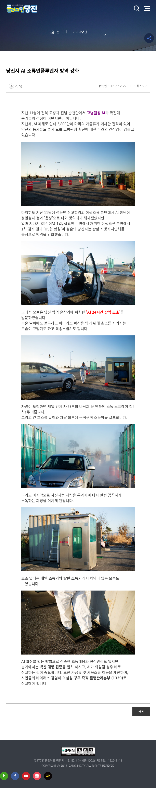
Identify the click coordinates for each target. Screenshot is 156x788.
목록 (141, 711)
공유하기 (149, 38)
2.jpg (18, 86)
